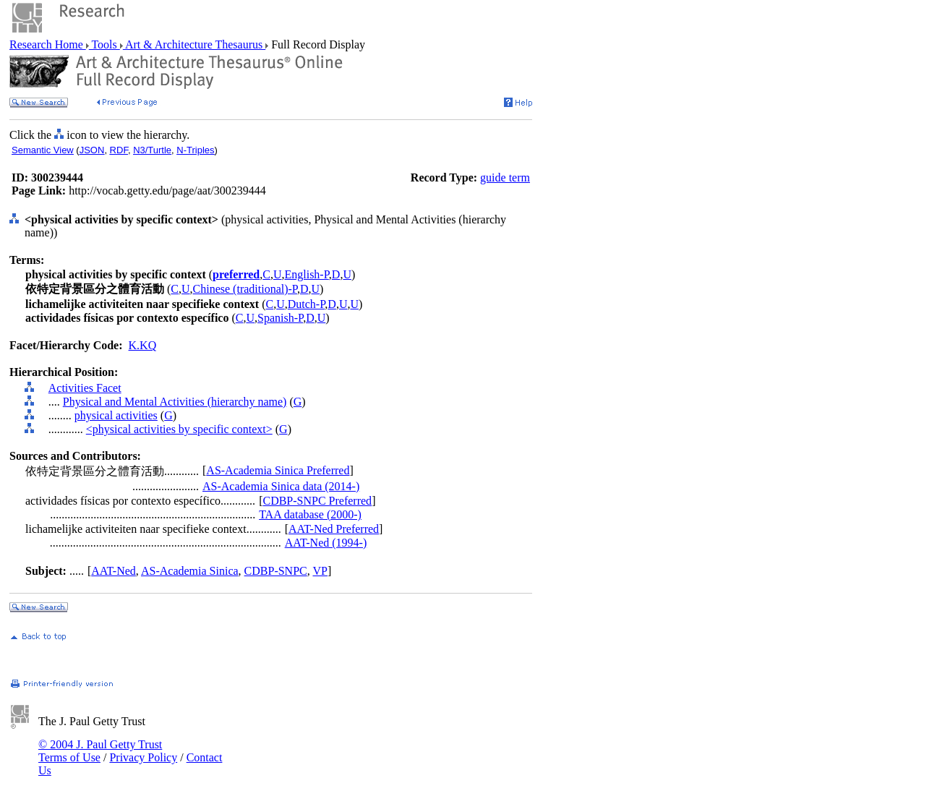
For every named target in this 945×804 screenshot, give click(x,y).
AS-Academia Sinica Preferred (277, 470)
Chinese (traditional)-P (245, 289)
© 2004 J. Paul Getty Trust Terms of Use (100, 751)
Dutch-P (306, 304)
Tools (104, 44)
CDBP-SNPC (275, 571)
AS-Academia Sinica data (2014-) (280, 486)
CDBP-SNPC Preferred (317, 501)
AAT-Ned (113, 571)
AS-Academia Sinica (190, 571)
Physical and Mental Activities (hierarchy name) (175, 401)
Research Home (47, 44)
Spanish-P (280, 318)
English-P (306, 274)
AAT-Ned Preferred (333, 529)
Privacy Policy (143, 757)
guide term (505, 177)
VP (319, 571)
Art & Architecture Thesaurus (194, 44)
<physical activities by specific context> (179, 429)
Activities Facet (84, 388)
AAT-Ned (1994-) (326, 542)
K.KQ (143, 345)
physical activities (116, 415)
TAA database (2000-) (310, 514)
